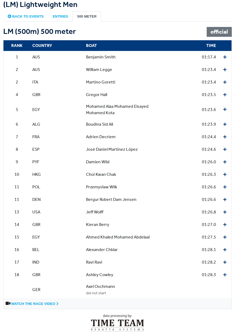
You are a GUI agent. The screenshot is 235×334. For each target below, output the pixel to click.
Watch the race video (34, 304)
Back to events (26, 16)
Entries (60, 16)
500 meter (87, 16)
